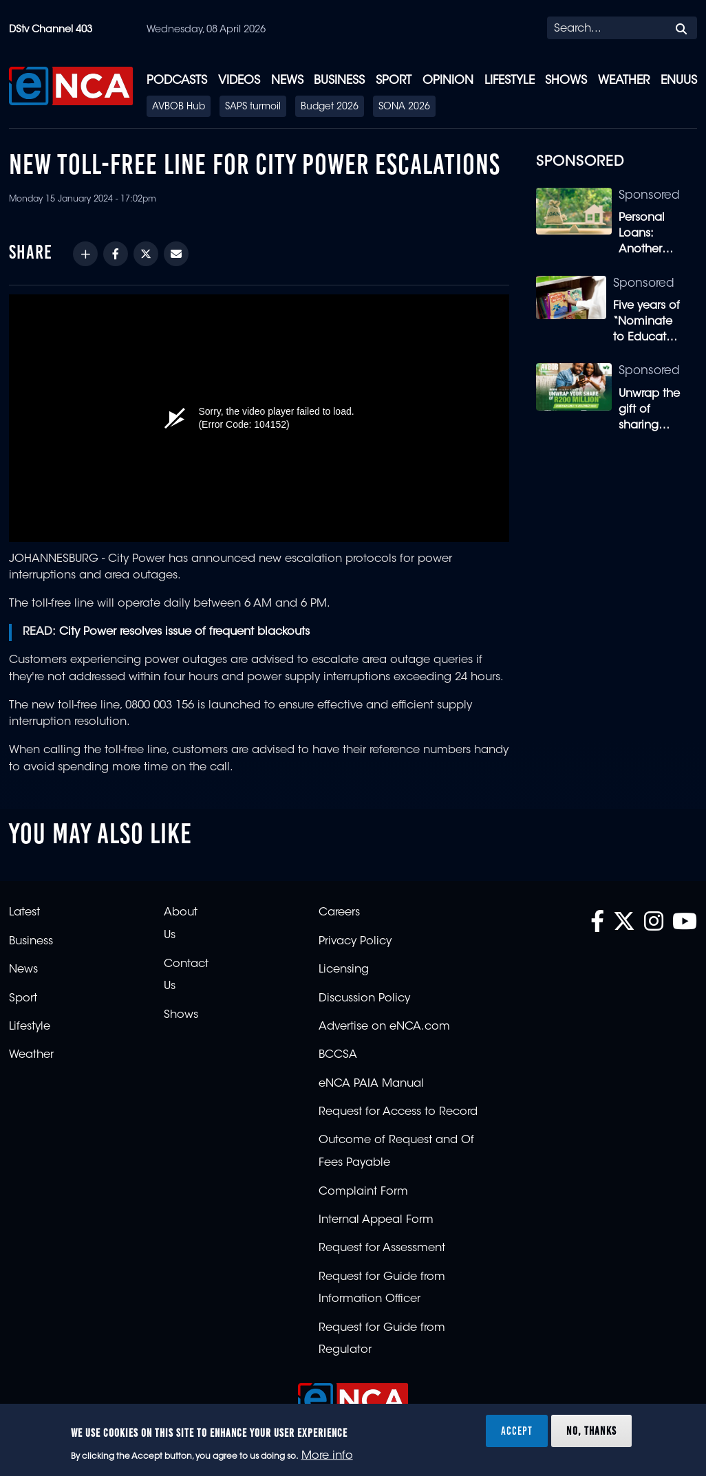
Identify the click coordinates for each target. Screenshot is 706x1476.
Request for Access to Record (398, 1112)
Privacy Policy (355, 941)
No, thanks (591, 1430)
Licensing (344, 969)
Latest (24, 912)
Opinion (447, 81)
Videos (239, 81)
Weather (624, 81)
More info (327, 1456)
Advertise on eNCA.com (384, 1026)
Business (339, 81)
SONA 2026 (404, 107)
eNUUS (679, 81)
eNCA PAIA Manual (371, 1083)
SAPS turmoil (253, 107)
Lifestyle (509, 81)
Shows (566, 81)
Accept (517, 1430)
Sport (393, 81)
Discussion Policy (364, 998)
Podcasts (177, 81)
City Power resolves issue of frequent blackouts (184, 632)
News (287, 81)
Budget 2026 (330, 107)
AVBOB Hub (178, 107)
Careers (339, 912)
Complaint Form (363, 1191)
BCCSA (338, 1055)
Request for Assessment (382, 1248)
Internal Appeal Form (376, 1220)
